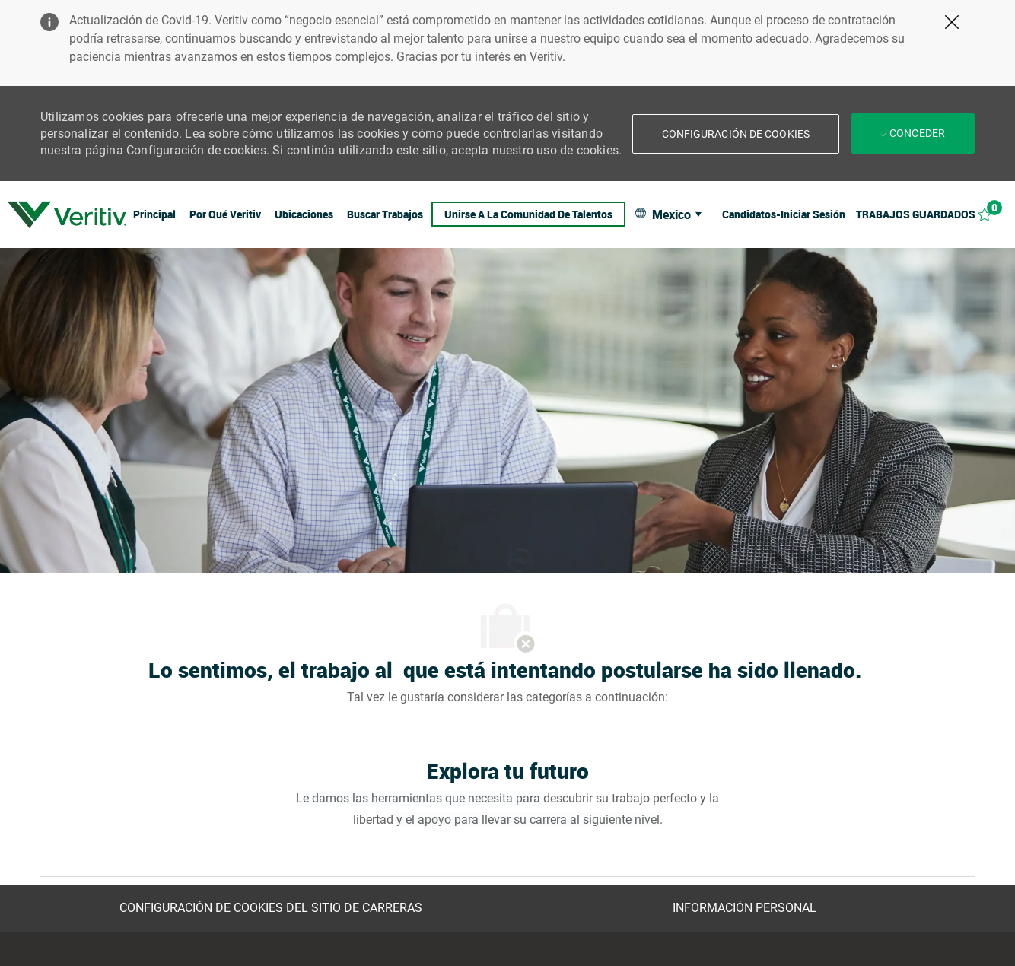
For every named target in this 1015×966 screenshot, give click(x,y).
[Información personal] (744, 908)
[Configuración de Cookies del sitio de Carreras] (271, 908)
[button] (735, 134)
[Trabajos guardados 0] (932, 214)
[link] (67, 214)
